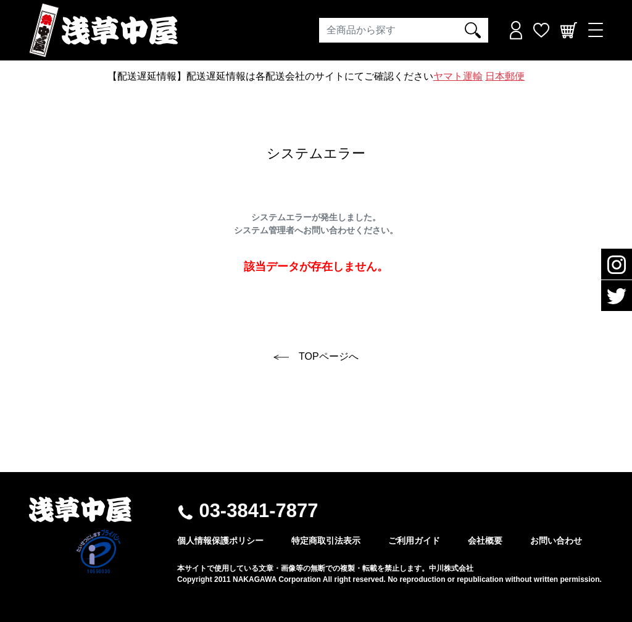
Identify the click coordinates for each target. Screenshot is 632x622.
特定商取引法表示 (325, 540)
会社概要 (485, 540)
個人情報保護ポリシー (220, 540)
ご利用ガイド (414, 540)
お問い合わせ (556, 540)
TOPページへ (315, 356)
